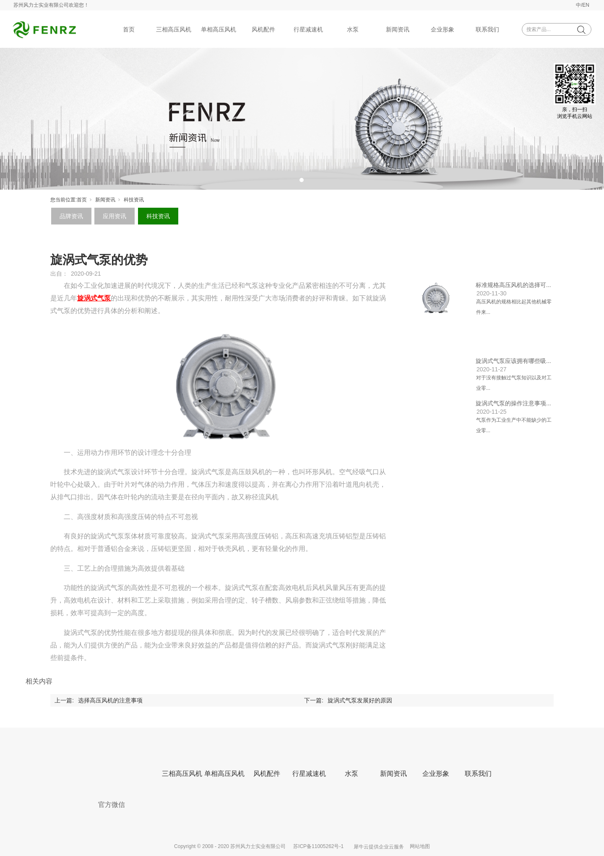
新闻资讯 (397, 29)
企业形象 (442, 29)
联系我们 (487, 29)
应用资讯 (114, 216)
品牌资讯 (71, 216)
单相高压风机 (218, 29)
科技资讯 (134, 200)
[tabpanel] (302, 119)
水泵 (353, 29)
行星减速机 (308, 29)
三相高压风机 (173, 29)
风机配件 (263, 29)
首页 (129, 29)
